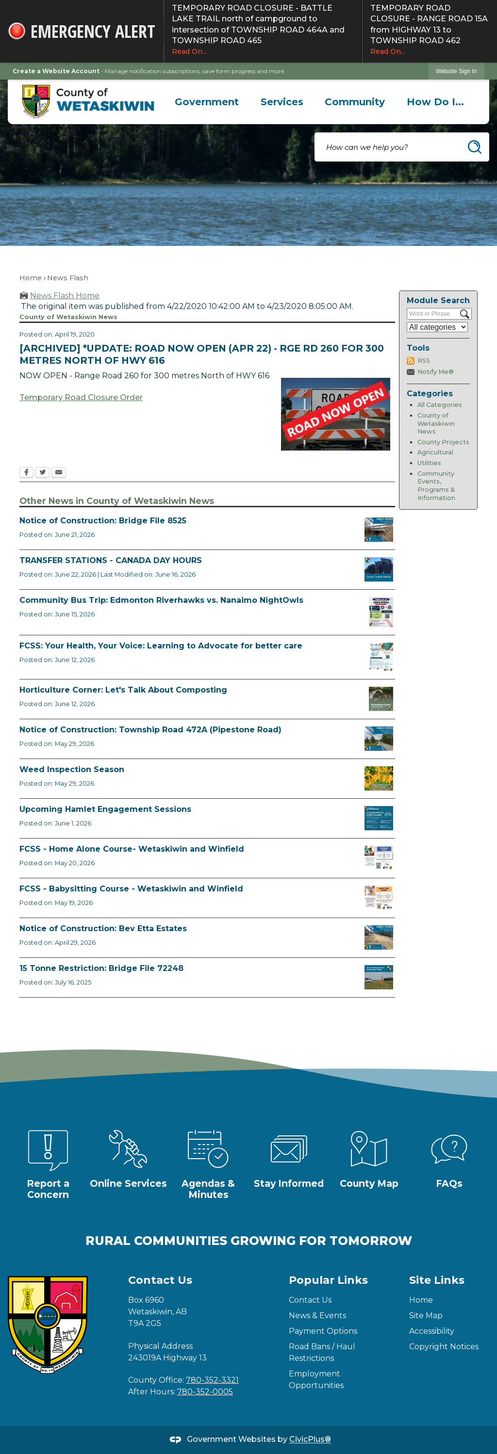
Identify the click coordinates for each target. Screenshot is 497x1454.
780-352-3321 (212, 1380)
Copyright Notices (444, 1346)
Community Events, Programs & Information (436, 485)
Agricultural (435, 452)
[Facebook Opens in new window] (26, 473)
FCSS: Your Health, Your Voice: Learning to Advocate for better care (160, 645)
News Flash (67, 278)
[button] (474, 147)
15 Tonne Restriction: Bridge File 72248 (101, 968)
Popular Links (328, 1280)
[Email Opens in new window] (58, 473)
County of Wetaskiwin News (436, 423)
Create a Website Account (56, 71)
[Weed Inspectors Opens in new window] (379, 778)
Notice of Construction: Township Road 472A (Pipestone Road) (150, 729)
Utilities (429, 463)
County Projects (443, 442)
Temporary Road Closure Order (81, 397)
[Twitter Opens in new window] (42, 473)
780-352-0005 (205, 1391)
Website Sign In (456, 71)
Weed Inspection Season (71, 769)
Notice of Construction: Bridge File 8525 (102, 520)
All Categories (439, 404)
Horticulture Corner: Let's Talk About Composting (123, 690)
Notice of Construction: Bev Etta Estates (103, 928)
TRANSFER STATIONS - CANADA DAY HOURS (110, 560)
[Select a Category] (437, 327)
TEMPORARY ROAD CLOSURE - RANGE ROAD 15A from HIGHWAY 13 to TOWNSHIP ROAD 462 (429, 29)
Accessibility (431, 1331)
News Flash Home (64, 295)
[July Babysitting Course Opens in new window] (379, 898)
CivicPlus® (310, 1439)
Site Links (436, 1280)
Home (30, 278)
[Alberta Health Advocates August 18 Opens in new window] (381, 657)
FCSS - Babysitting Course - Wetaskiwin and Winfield (131, 888)
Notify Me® (435, 371)
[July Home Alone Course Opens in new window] (379, 858)
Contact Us (310, 1300)
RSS (423, 360)
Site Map (426, 1315)
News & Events (317, 1315)
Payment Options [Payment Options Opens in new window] (323, 1331)
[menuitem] (207, 102)
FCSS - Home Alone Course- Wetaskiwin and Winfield (131, 849)
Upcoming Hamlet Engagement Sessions (105, 809)
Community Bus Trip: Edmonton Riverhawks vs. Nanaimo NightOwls (161, 600)
